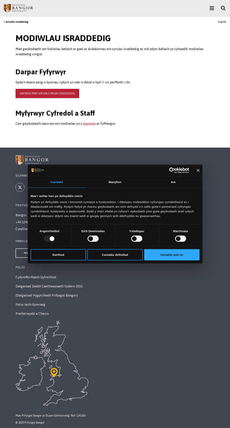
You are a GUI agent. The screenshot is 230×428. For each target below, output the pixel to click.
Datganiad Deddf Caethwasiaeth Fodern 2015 (49, 286)
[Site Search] (222, 8)
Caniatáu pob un (171, 254)
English (222, 22)
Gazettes (89, 123)
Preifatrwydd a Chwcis (32, 314)
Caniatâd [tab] (56, 181)
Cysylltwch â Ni (27, 229)
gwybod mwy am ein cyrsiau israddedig (47, 93)
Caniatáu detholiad (115, 254)
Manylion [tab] (115, 181)
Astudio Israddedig (17, 21)
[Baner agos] (198, 170)
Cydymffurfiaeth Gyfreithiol (36, 277)
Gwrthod (58, 254)
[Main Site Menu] (212, 8)
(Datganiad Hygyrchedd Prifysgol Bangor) (47, 295)
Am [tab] (173, 181)
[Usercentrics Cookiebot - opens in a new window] (172, 170)
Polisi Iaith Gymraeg (30, 304)
